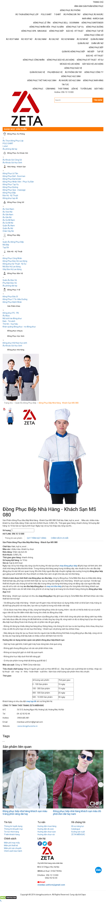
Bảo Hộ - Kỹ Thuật (10, 195)
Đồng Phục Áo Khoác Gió (17, 153)
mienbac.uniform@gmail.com (51, 885)
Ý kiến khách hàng (12, 834)
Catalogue (75, 829)
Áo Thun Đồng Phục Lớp (13, 141)
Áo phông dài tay (10, 149)
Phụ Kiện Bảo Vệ (10, 283)
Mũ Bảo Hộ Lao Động (12, 266)
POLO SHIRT (8, 143)
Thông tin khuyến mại (13, 829)
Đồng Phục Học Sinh (15, 336)
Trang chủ (8, 403)
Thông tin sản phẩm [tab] (13, 538)
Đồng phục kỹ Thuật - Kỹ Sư (14, 264)
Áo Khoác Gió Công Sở (12, 160)
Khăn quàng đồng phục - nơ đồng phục (19, 327)
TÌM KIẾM (97, 100)
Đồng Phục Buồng (10, 187)
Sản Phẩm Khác (13, 306)
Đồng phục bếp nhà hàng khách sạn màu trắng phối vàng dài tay (25, 812)
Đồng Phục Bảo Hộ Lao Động (15, 261)
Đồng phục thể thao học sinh (15, 343)
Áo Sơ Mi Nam (9, 220)
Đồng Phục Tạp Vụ (11, 184)
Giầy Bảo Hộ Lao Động (12, 269)
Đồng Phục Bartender (12, 179)
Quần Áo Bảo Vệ (10, 280)
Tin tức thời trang (11, 832)
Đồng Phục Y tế (13, 290)
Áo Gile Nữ (7, 217)
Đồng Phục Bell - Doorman (14, 176)
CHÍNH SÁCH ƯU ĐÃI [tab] (59, 538)
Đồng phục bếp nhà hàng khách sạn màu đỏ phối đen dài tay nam (77, 812)
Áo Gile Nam (8, 214)
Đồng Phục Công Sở (15, 202)
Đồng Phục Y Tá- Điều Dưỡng (15, 299)
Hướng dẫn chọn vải (46, 834)
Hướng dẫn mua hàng (47, 826)
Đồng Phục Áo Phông (16, 134)
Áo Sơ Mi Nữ (8, 223)
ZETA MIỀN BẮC (78, 834)
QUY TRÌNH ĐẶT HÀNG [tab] (36, 538)
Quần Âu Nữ (8, 228)
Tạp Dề (6, 247)
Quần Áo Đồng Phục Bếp (13, 242)
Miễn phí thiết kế (11, 845)
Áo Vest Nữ (7, 212)
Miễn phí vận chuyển (12, 848)
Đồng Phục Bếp (9, 193)
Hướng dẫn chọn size (47, 832)
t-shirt (5, 146)
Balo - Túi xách (9, 321)
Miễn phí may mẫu (12, 843)
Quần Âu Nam (9, 225)
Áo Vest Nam (8, 209)
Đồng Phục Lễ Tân (10, 173)
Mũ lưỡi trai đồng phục (12, 318)
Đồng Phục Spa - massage (14, 190)
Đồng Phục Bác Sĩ (10, 296)
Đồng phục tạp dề (10, 198)
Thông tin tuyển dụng (13, 826)
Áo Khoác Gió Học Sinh (12, 162)
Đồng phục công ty (14, 331)
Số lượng (7, 530)
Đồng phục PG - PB (11, 313)
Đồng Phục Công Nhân (12, 258)
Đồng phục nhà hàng (15, 350)
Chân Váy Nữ (8, 231)
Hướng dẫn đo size (46, 829)
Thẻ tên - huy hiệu (10, 324)
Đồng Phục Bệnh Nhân (12, 302)
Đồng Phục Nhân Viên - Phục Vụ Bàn (18, 182)
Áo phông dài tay (10, 286)
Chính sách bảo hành (13, 851)
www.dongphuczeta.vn (28, 726)
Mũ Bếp (6, 245)
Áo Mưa (6, 316)
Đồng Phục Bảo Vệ (15, 273)
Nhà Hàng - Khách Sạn (16, 167)
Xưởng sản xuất (78, 832)
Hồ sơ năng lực (77, 826)
